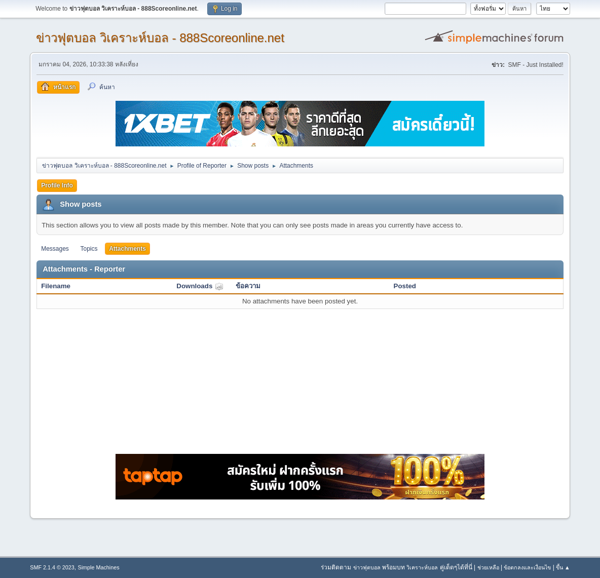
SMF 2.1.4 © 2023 (52, 567)
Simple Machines (99, 567)
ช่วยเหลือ (488, 567)
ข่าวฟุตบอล (367, 567)
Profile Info (57, 185)
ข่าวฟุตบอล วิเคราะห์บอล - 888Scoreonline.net (160, 38)
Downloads (199, 286)
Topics (89, 248)
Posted (405, 286)
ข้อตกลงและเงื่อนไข (527, 567)
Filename (55, 286)
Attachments (127, 248)
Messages (55, 248)
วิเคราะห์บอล (422, 567)
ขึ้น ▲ (563, 567)
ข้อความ (248, 286)
